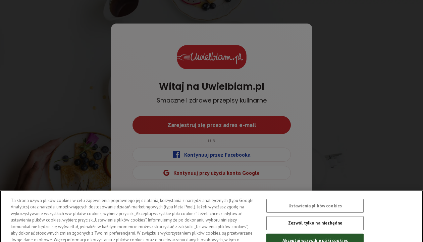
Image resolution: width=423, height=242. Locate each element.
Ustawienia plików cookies (315, 208)
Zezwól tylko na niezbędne (315, 226)
